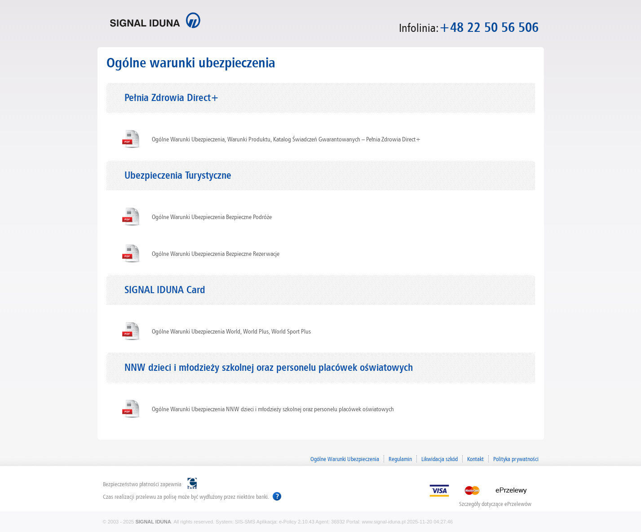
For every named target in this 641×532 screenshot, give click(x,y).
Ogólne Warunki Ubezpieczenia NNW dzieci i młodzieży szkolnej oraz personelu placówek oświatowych (273, 409)
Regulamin (400, 458)
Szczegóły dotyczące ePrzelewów (495, 503)
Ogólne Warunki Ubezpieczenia (344, 458)
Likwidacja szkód (439, 458)
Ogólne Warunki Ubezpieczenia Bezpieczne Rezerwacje (215, 254)
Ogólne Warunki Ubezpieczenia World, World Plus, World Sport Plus (231, 331)
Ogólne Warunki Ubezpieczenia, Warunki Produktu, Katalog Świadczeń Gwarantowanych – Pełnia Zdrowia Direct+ (286, 139)
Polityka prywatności (516, 458)
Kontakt (475, 458)
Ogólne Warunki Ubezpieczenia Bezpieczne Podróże (212, 217)
